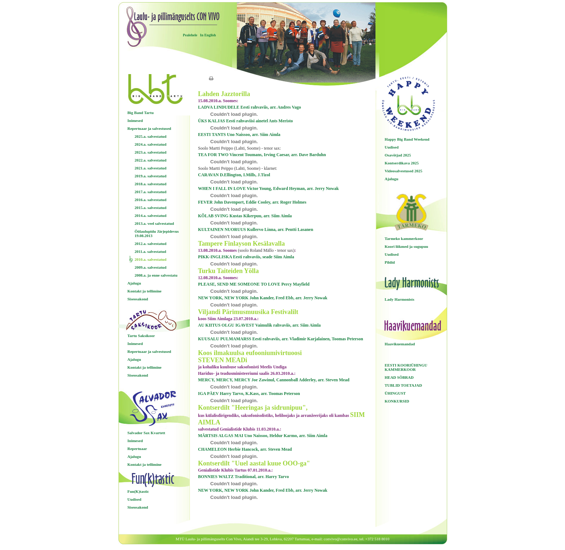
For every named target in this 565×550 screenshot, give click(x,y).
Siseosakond (138, 299)
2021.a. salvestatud (150, 168)
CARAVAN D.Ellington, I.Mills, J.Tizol (234, 174)
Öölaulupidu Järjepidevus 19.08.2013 (157, 233)
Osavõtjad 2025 (398, 155)
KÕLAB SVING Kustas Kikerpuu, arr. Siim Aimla (245, 215)
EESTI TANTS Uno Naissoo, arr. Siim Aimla (239, 134)
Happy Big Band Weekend (407, 139)
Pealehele (190, 35)
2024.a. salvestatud (150, 144)
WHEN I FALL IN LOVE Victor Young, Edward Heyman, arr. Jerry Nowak (268, 188)
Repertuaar (137, 448)
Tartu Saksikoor (141, 335)
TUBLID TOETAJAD (403, 385)
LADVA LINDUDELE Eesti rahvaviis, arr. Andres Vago (249, 107)
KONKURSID (397, 401)
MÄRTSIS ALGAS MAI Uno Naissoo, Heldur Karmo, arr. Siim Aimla (263, 435)
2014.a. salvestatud (150, 215)
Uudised (135, 499)
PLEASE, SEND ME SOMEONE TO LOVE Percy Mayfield (254, 284)
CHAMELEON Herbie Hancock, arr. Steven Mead (245, 449)
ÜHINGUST (395, 393)
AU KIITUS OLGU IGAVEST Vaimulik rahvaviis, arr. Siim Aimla (259, 325)
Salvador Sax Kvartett (146, 433)
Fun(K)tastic (138, 491)
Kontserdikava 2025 (402, 163)
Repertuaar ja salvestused (149, 128)
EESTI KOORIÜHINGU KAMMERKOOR (406, 367)
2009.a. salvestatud (150, 267)
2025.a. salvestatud (150, 136)
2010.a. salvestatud (150, 259)
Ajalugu (134, 283)
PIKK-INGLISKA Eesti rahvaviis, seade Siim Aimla (246, 256)
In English (208, 35)
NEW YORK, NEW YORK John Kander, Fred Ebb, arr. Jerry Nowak (263, 297)
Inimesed (135, 120)
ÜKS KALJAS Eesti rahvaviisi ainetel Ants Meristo (245, 120)
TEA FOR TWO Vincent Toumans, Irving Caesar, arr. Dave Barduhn (262, 154)
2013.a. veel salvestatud (154, 223)
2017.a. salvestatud (150, 192)
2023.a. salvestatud (150, 152)
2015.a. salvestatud (150, 207)
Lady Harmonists (399, 299)
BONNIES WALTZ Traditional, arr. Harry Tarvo (243, 476)
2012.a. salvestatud (150, 243)
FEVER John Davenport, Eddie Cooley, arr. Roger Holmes (252, 202)
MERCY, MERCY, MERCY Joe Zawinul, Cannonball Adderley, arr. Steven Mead (274, 379)
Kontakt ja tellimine (145, 291)
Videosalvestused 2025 (403, 171)
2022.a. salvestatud (150, 160)
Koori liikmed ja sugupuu (406, 246)
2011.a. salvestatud (150, 251)
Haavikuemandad (400, 344)
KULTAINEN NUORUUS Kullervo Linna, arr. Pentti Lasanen (255, 229)
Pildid (390, 262)
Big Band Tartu (141, 112)
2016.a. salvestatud (150, 199)
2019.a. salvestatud (150, 176)
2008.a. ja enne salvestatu (156, 275)
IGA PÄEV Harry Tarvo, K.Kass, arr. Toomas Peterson (249, 393)
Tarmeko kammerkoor (404, 238)
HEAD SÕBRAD (399, 377)
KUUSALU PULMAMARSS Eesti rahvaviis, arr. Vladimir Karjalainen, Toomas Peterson (280, 338)
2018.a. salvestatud (150, 184)
